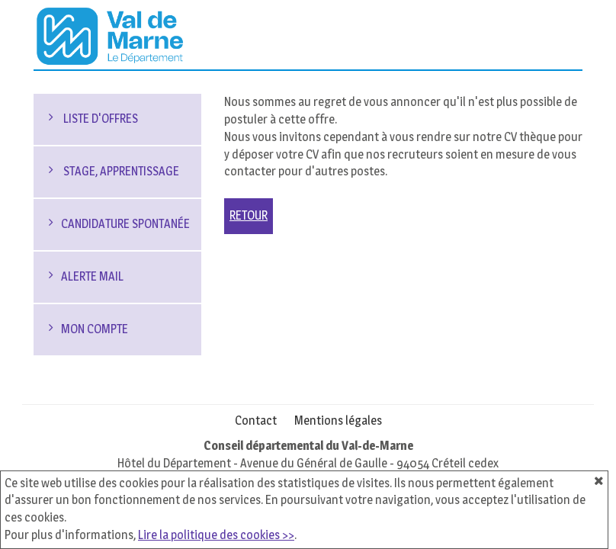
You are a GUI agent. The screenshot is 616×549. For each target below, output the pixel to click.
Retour (248, 215)
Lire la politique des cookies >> (216, 535)
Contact (256, 420)
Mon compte (94, 329)
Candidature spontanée (125, 224)
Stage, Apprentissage (120, 171)
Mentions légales (338, 420)
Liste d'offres (99, 118)
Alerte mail (92, 276)
